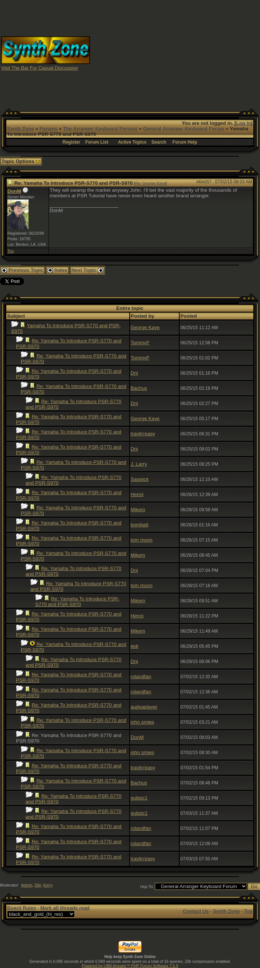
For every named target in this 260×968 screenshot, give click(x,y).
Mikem (138, 509)
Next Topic (87, 270)
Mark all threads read (65, 908)
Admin (26, 885)
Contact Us (196, 911)
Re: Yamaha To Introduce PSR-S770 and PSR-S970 (77, 601)
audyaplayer (144, 707)
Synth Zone (20, 128)
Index (57, 270)
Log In (243, 123)
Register (71, 142)
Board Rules (21, 908)
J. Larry (139, 464)
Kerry (48, 885)
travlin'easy (143, 433)
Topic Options (20, 161)
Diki (37, 885)
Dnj (134, 373)
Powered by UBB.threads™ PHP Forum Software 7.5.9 (130, 966)
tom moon (142, 540)
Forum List (96, 142)
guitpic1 (139, 798)
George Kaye (145, 327)
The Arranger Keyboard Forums (100, 128)
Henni (137, 494)
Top (10, 251)
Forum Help (185, 142)
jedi (135, 646)
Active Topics (132, 142)
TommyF (140, 342)
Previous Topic (22, 270)
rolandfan (141, 676)
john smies (142, 722)
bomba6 (140, 524)
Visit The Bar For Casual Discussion (39, 68)
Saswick (140, 479)
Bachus (139, 388)
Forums (48, 128)
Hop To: (147, 886)
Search (158, 142)
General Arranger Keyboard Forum (183, 128)
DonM (14, 191)
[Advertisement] (175, 53)
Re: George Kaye (150, 183)
